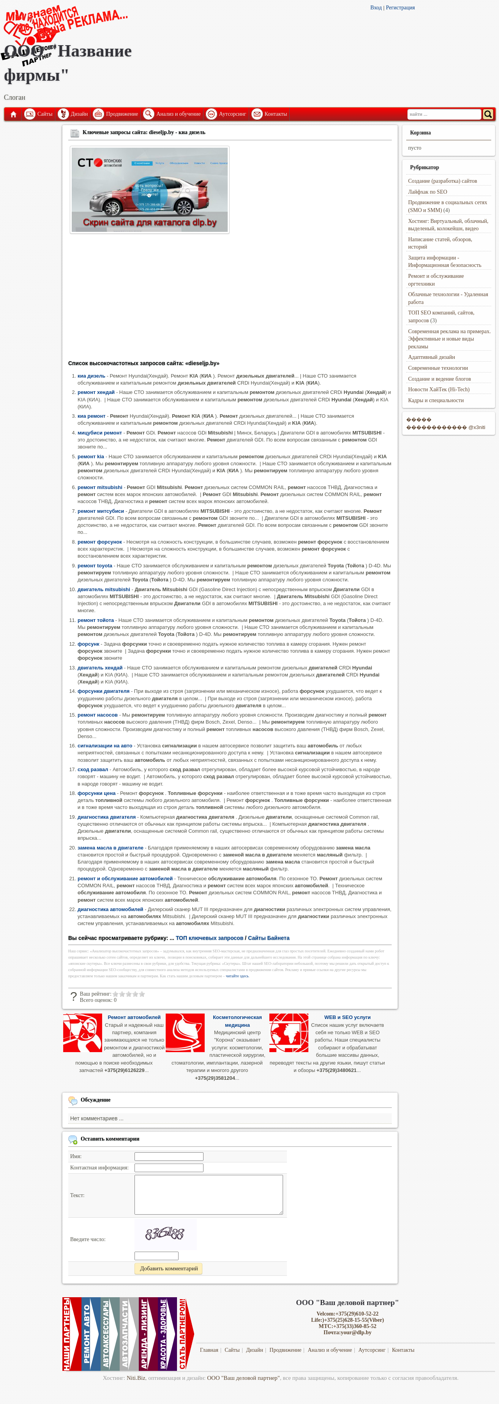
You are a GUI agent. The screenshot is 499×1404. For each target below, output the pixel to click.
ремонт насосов (98, 715)
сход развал (93, 769)
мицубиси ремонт (100, 433)
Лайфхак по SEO (427, 192)
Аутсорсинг (232, 114)
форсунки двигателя (103, 691)
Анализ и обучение (178, 114)
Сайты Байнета (269, 938)
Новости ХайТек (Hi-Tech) (439, 389)
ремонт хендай (96, 392)
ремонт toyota (95, 566)
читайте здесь (237, 976)
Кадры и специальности (436, 400)
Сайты (45, 114)
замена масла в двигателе (110, 848)
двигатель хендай (100, 668)
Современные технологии (438, 368)
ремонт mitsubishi (100, 487)
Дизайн (79, 114)
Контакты (276, 114)
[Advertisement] (230, 299)
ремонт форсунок (100, 542)
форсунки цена (96, 793)
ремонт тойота (96, 620)
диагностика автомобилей (110, 909)
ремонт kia (91, 456)
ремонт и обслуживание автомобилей (125, 878)
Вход (376, 8)
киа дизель (91, 376)
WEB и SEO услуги (347, 1017)
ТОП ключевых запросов (210, 938)
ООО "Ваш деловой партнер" (243, 1378)
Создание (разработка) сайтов (442, 181)
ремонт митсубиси (101, 511)
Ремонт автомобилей (134, 1017)
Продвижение (122, 114)
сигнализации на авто (105, 746)
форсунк (88, 644)
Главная (12, 114)
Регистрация (400, 8)
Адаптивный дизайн (431, 357)
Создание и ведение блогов (439, 379)
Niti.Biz (136, 1378)
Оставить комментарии (110, 1139)
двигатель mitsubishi (104, 589)
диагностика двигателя (107, 817)
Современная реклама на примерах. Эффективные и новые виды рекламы (449, 339)
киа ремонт (92, 416)
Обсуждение (96, 1100)
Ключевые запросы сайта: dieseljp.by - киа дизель (144, 132)
